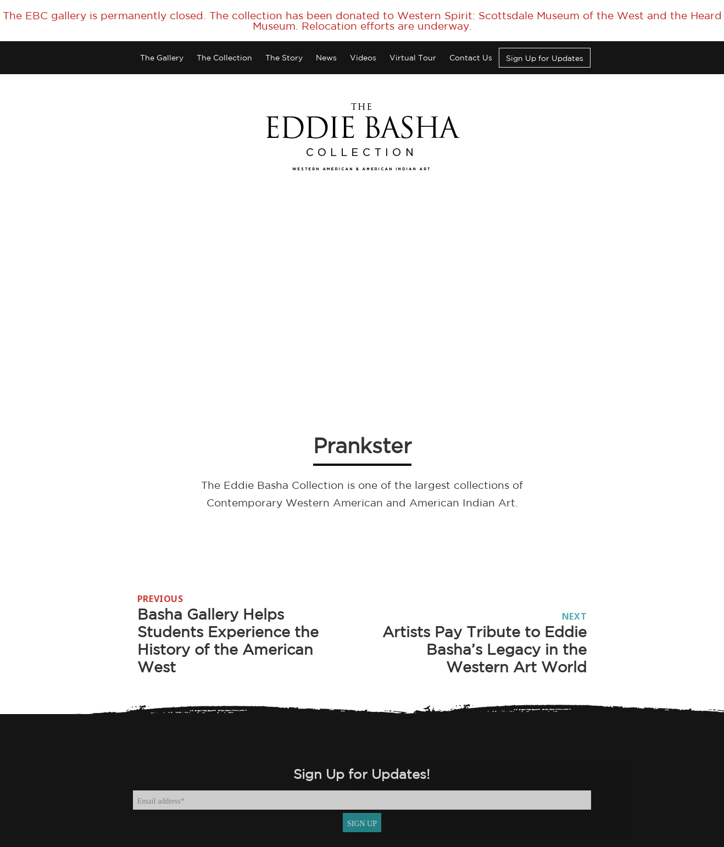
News (326, 57)
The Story (284, 57)
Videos (363, 57)
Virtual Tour (412, 57)
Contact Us (470, 57)
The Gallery (161, 57)
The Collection (224, 57)
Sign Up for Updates (544, 58)
